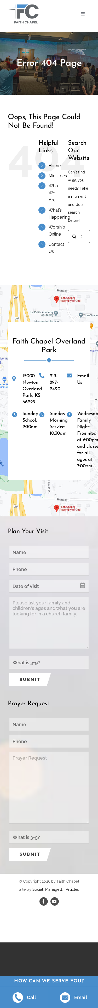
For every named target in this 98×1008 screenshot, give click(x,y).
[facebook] (43, 901)
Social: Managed (47, 889)
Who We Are (53, 192)
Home (55, 165)
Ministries (58, 175)
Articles (72, 889)
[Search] (74, 236)
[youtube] (54, 901)
